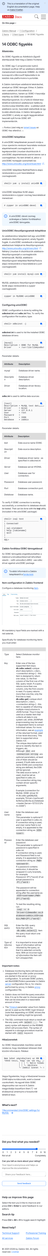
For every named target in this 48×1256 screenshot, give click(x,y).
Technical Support (10, 1233)
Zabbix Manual (9, 31)
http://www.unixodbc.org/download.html (21, 163)
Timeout (13, 1020)
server (8, 997)
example (39, 743)
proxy (37, 1000)
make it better (16, 9)
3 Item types (18, 34)
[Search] (36, 17)
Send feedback (24, 1183)
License (15, 1251)
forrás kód (28, 587)
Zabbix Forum (32, 1238)
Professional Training (36, 1233)
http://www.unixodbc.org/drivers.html (20, 249)
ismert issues (30, 127)
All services (7, 1238)
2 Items (5, 34)
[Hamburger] (43, 17)
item (36, 601)
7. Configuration (27, 31)
